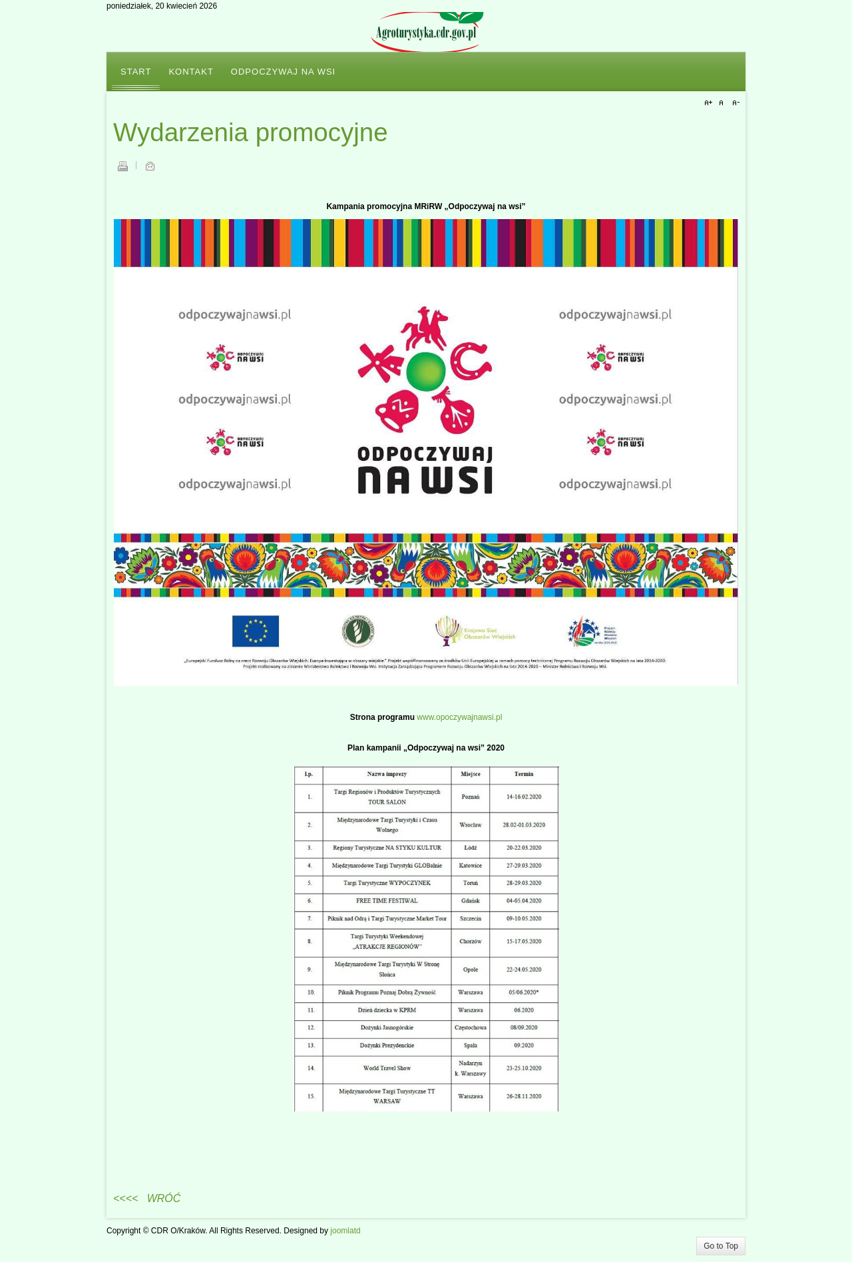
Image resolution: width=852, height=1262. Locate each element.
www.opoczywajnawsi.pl (459, 717)
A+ (710, 103)
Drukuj (122, 165)
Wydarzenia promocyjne (250, 132)
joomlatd (345, 1230)
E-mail (149, 165)
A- (734, 103)
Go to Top (721, 1246)
